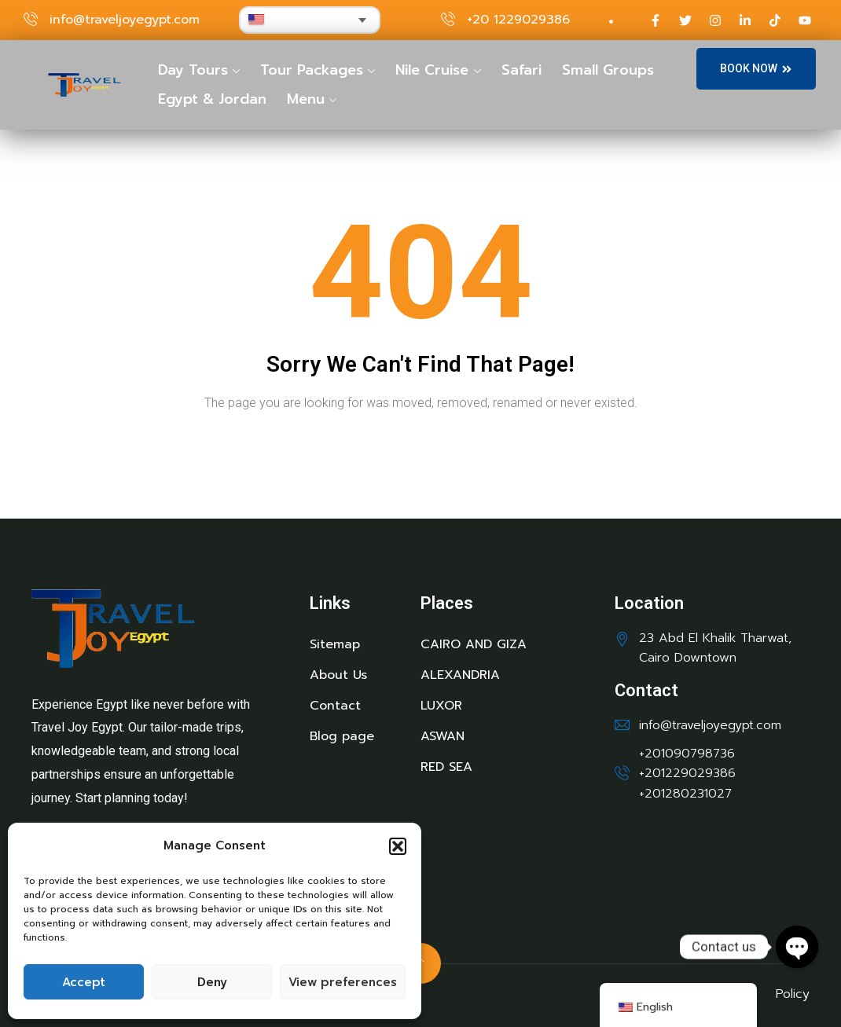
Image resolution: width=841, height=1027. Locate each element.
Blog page (342, 736)
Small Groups (608, 70)
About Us (338, 675)
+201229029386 (687, 773)
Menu (306, 99)
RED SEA (446, 766)
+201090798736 (687, 753)
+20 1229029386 (518, 19)
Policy (793, 994)
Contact (335, 705)
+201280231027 (685, 793)
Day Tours (193, 70)
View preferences (342, 982)
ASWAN (442, 736)
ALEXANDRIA (460, 675)
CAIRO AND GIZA (473, 644)
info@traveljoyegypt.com (125, 19)
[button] (398, 846)
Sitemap (335, 644)
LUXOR (441, 705)
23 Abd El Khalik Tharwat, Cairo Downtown (715, 648)
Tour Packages (311, 70)
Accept (83, 982)
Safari (521, 70)
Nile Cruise (431, 70)
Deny (212, 982)
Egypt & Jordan (212, 99)
